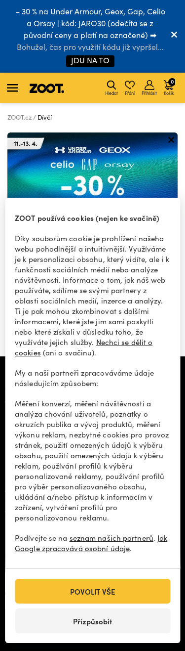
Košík (169, 86)
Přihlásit (149, 88)
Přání (130, 88)
